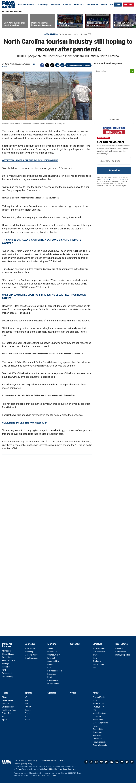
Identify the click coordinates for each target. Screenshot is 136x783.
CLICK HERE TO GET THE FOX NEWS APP (24, 422)
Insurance (6, 667)
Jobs (95, 700)
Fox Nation (97, 739)
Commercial (120, 652)
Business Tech (8, 707)
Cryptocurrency (53, 655)
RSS (116, 762)
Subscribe (114, 170)
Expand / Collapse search (111, 5)
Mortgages (6, 651)
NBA (27, 700)
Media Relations (99, 713)
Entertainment (99, 648)
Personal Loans (8, 660)
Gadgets (5, 704)
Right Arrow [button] (131, 20)
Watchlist (67, 4)
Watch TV (128, 4)
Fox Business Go (99, 742)
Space (4, 720)
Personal (119, 648)
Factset (18, 769)
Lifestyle (78, 4)
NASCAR (28, 707)
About (96, 692)
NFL (26, 697)
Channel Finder (99, 697)
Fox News (97, 735)
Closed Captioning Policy (23, 764)
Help (61, 761)
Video (73, 692)
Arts (94, 668)
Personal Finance (26, 4)
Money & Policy (31, 655)
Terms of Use (119, 179)
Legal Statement (69, 769)
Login (117, 4)
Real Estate (91, 4)
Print (57, 65)
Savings (5, 664)
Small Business (31, 658)
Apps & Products (100, 745)
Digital (4, 697)
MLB (27, 704)
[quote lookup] (112, 71)
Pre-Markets (52, 680)
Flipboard (106, 762)
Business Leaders (54, 671)
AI (3, 716)
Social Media (7, 700)
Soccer (28, 713)
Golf (26, 716)
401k (4, 670)
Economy (42, 4)
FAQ (94, 710)
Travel (95, 655)
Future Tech (7, 713)
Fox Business (8, 4)
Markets (55, 4)
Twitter (47, 65)
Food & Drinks (98, 664)
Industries (51, 674)
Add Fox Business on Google (79, 65)
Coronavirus (51, 34)
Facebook (42, 65)
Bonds (50, 664)
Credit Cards (7, 657)
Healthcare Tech (9, 710)
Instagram (96, 762)
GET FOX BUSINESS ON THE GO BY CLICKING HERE (30, 160)
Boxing (28, 710)
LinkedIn (111, 762)
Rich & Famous (99, 652)
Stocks (50, 648)
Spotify (127, 762)
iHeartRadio (132, 762)
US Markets (52, 652)
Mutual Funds (53, 683)
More (112, 4)
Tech (103, 4)
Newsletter (122, 762)
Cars (95, 658)
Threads (52, 65)
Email (62, 65)
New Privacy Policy (49, 775)
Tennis (27, 720)
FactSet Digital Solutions (53, 769)
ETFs (49, 668)
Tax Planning (7, 676)
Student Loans (8, 654)
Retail (49, 677)
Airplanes (97, 661)
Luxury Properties (122, 655)
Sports (28, 692)
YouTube (101, 762)
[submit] (132, 71)
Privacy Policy (106, 179)
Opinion (51, 692)
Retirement (7, 673)
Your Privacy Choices (48, 761)
